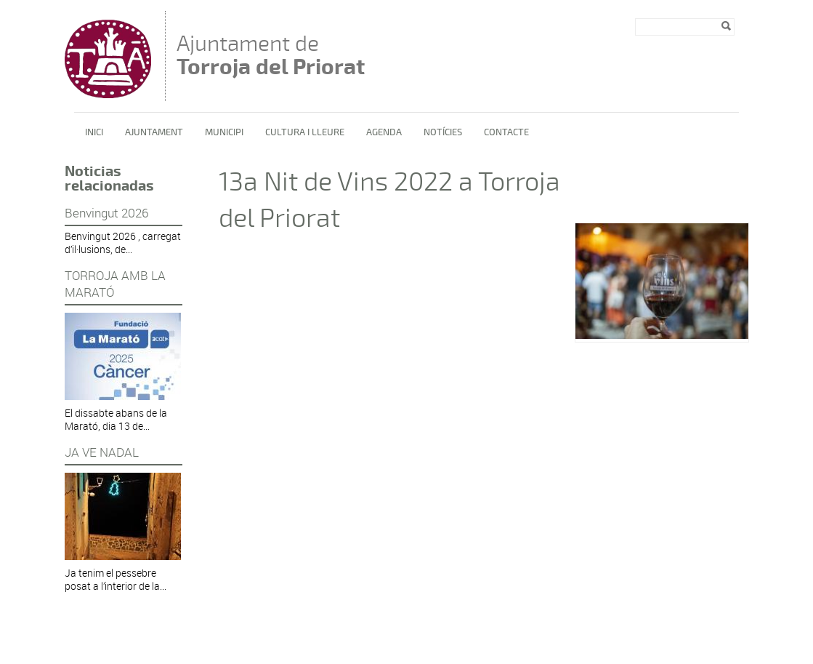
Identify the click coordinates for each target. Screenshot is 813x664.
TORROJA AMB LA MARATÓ (115, 283)
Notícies (443, 132)
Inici (94, 132)
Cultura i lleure (304, 132)
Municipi (224, 132)
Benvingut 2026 (106, 212)
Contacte (506, 132)
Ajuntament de (271, 55)
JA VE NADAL (102, 452)
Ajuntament (154, 132)
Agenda (384, 132)
